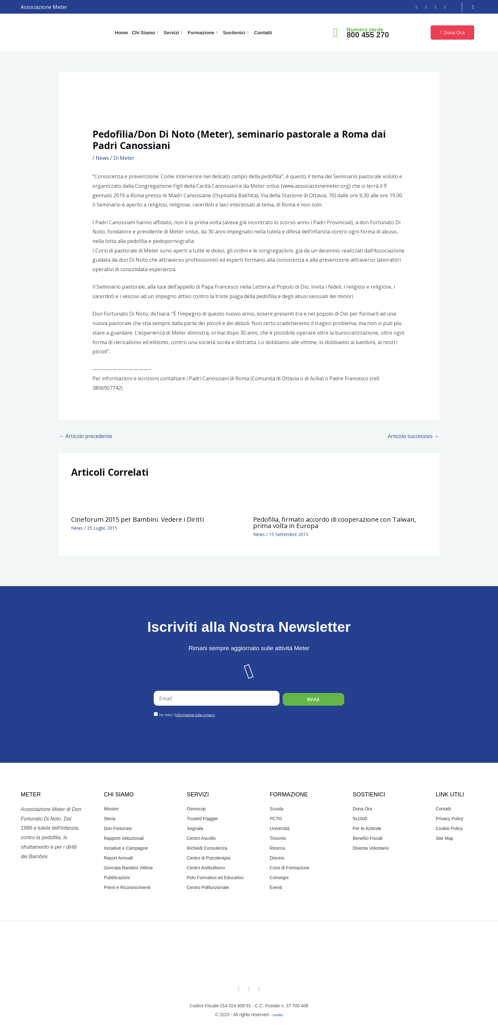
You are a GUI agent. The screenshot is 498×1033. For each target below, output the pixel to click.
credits (278, 1015)
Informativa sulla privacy (195, 715)
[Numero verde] (335, 32)
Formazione (203, 32)
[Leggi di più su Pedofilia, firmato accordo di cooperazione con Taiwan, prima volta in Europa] (266, 497)
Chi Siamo (146, 32)
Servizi (174, 32)
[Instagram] (424, 7)
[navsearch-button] (473, 7)
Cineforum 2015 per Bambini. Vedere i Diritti (137, 519)
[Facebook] (414, 7)
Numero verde (365, 29)
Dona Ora (452, 32)
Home (121, 32)
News (102, 157)
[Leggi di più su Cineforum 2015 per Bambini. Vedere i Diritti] (84, 497)
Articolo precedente (85, 436)
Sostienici (236, 32)
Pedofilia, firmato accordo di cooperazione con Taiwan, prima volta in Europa (334, 522)
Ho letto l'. (187, 715)
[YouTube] (433, 7)
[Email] (443, 7)
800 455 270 (368, 34)
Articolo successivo (413, 436)
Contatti (263, 32)
